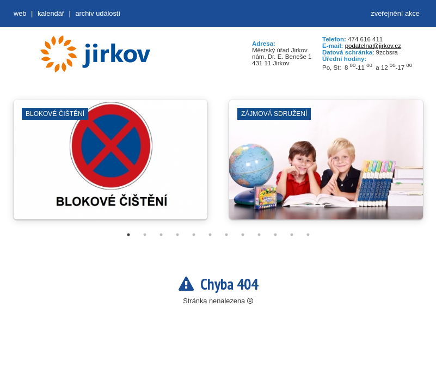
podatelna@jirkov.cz (373, 45)
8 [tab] (242, 234)
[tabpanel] (110, 165)
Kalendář (51, 13)
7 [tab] (226, 234)
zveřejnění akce (395, 13)
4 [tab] (177, 234)
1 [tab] (128, 234)
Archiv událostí (97, 13)
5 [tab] (193, 234)
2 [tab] (144, 234)
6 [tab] (210, 234)
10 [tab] (275, 234)
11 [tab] (291, 234)
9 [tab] (259, 234)
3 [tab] (161, 234)
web (20, 13)
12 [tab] (308, 234)
